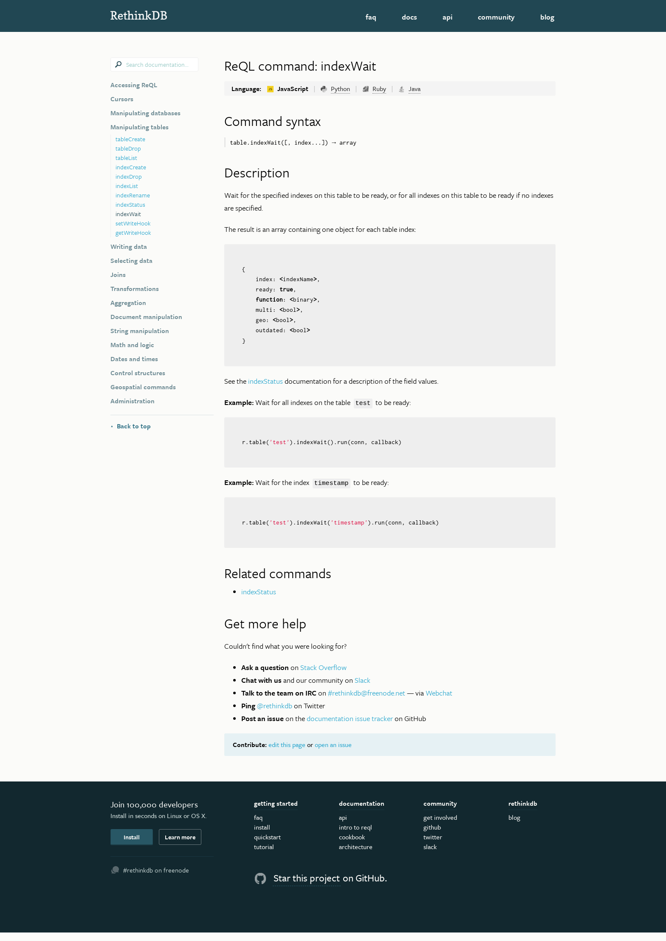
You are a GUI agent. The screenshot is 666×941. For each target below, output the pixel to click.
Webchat (439, 701)
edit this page (286, 753)
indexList (127, 185)
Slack (362, 688)
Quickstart (267, 845)
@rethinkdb (274, 714)
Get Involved (440, 826)
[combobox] (154, 64)
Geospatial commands (143, 386)
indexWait (128, 213)
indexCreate (131, 167)
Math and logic (132, 344)
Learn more (180, 845)
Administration (132, 400)
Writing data (128, 246)
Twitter (432, 845)
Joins (118, 274)
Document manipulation (146, 316)
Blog (547, 16)
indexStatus (130, 204)
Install (132, 845)
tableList (126, 157)
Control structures (137, 372)
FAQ (371, 16)
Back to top (130, 426)
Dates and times (134, 358)
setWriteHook (133, 223)
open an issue (333, 753)
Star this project (307, 887)
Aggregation (128, 302)
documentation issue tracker (350, 726)
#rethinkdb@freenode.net (366, 701)
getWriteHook (133, 232)
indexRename (133, 195)
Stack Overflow (323, 675)
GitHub (432, 836)
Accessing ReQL (133, 84)
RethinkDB (171, 15)
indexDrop (129, 176)
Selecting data (131, 260)
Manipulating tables (139, 126)
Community (496, 16)
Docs (409, 16)
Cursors (121, 98)
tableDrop (128, 148)
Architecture (356, 855)
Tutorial (264, 855)
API (447, 16)
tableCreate (130, 138)
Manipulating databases (145, 112)
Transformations (134, 288)
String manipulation (139, 330)
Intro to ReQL (355, 836)
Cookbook (352, 845)
